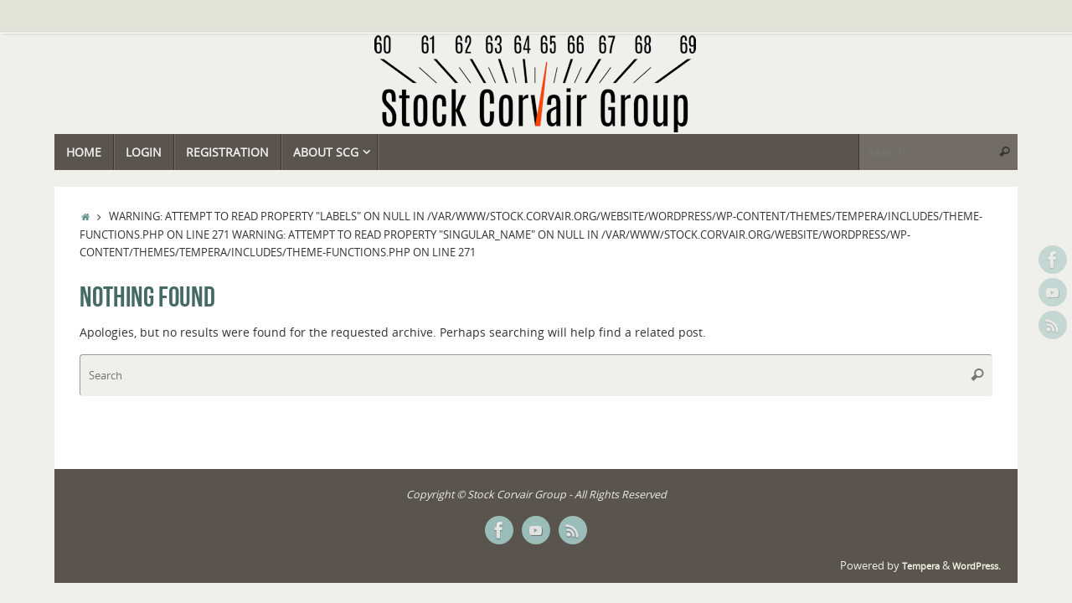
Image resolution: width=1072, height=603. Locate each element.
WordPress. (976, 566)
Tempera (921, 566)
